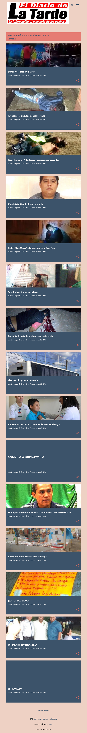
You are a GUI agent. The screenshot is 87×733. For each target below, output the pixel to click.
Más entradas (43, 710)
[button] (77, 80)
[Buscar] (72, 5)
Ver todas (12, 39)
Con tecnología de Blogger (43, 719)
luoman (51, 724)
